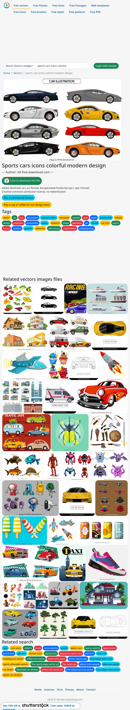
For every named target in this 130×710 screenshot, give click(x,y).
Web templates (100, 5)
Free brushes (38, 12)
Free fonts (58, 5)
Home (6, 73)
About (80, 689)
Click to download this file (22, 181)
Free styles (57, 12)
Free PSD (95, 12)
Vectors (17, 73)
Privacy (69, 689)
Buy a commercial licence (18, 197)
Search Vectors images (19, 66)
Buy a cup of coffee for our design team (27, 204)
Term (60, 689)
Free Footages (77, 5)
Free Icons (20, 12)
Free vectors (21, 5)
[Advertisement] (65, 38)
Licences (49, 689)
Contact (91, 689)
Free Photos (40, 5)
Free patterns (77, 12)
